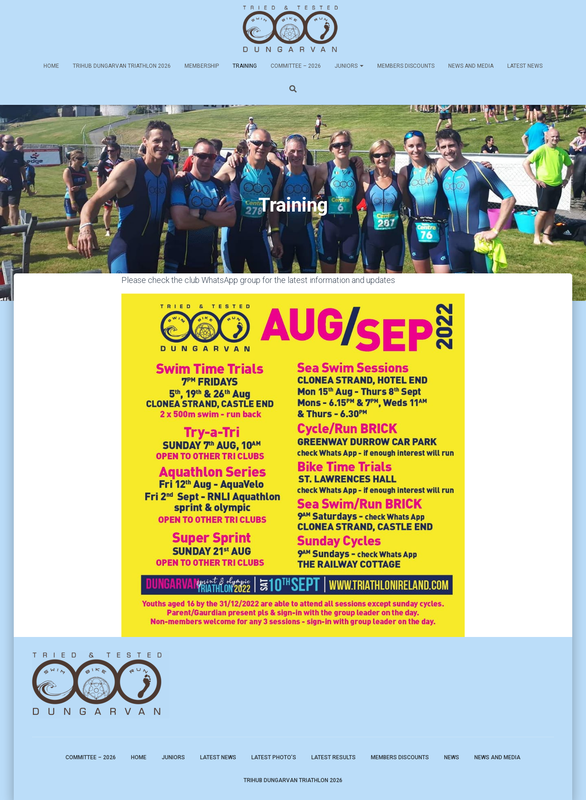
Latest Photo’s (273, 757)
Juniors (349, 66)
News (451, 757)
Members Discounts (405, 66)
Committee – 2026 (296, 66)
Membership (201, 66)
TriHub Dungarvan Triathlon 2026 (122, 66)
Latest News (525, 66)
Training (245, 66)
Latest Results (333, 757)
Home (51, 66)
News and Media (471, 66)
